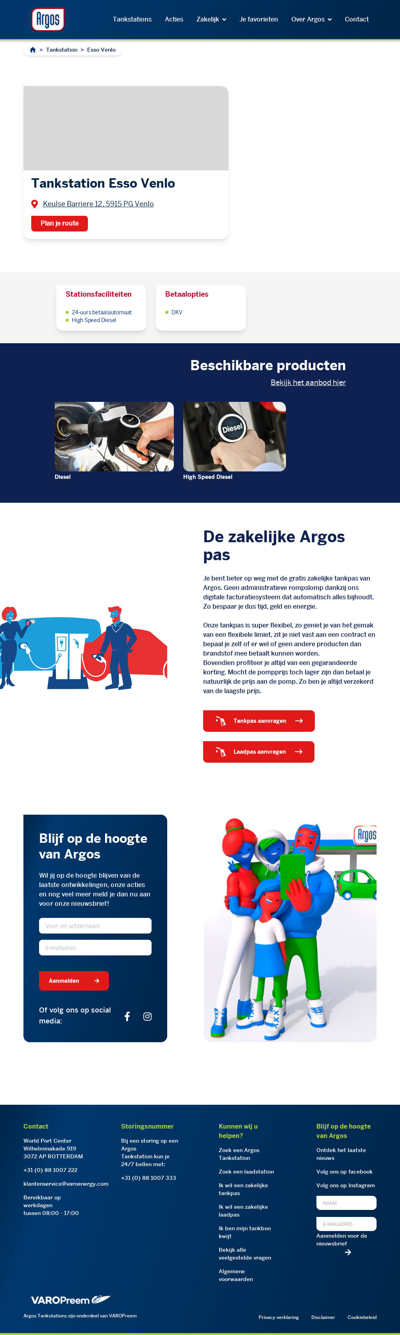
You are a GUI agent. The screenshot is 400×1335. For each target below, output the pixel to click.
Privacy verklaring (279, 1317)
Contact (357, 19)
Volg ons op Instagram (345, 1185)
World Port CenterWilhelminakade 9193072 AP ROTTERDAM (53, 1148)
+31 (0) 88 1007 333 (148, 1177)
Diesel (63, 477)
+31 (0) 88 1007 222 (50, 1170)
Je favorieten (258, 19)
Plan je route (60, 223)
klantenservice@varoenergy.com (66, 1183)
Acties (174, 19)
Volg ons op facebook (344, 1171)
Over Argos (311, 19)
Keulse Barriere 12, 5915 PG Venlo (98, 204)
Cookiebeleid (362, 1317)
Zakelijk (211, 19)
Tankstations (132, 19)
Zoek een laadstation (246, 1171)
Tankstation (61, 49)
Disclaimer (323, 1317)
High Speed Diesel (207, 477)
